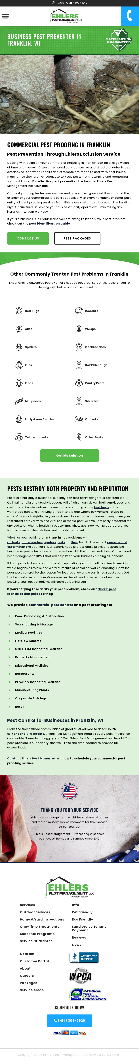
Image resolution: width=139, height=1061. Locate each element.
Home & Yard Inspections (42, 919)
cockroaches (32, 542)
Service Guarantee (36, 941)
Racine (38, 734)
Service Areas (32, 990)
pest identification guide (49, 223)
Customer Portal (34, 961)
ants (61, 542)
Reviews (79, 937)
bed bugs (101, 507)
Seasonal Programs (37, 934)
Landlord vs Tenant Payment (89, 928)
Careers (27, 975)
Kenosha (18, 734)
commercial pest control (51, 605)
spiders (50, 542)
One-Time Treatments (39, 926)
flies (74, 542)
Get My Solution (69, 455)
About (25, 968)
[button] (5, 16)
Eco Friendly (82, 919)
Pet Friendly (82, 912)
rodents (13, 542)
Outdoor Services (35, 912)
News (76, 944)
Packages (28, 983)
